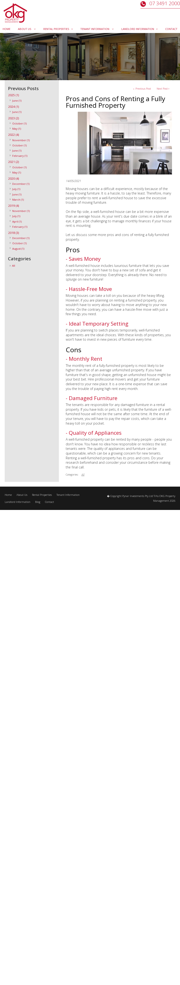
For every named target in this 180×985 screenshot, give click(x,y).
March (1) (18, 199)
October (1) (19, 123)
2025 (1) (13, 95)
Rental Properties (42, 495)
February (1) (19, 155)
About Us (21, 495)
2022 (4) (13, 135)
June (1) (16, 100)
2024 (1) (13, 107)
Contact (49, 502)
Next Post (162, 88)
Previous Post (143, 88)
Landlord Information (17, 502)
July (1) (16, 189)
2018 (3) (13, 233)
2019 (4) (13, 206)
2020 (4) (13, 179)
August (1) (18, 248)
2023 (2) (13, 118)
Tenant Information (68, 495)
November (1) (21, 140)
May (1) (16, 128)
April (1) (17, 221)
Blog (37, 502)
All (13, 265)
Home (8, 495)
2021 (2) (13, 162)
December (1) (20, 184)
